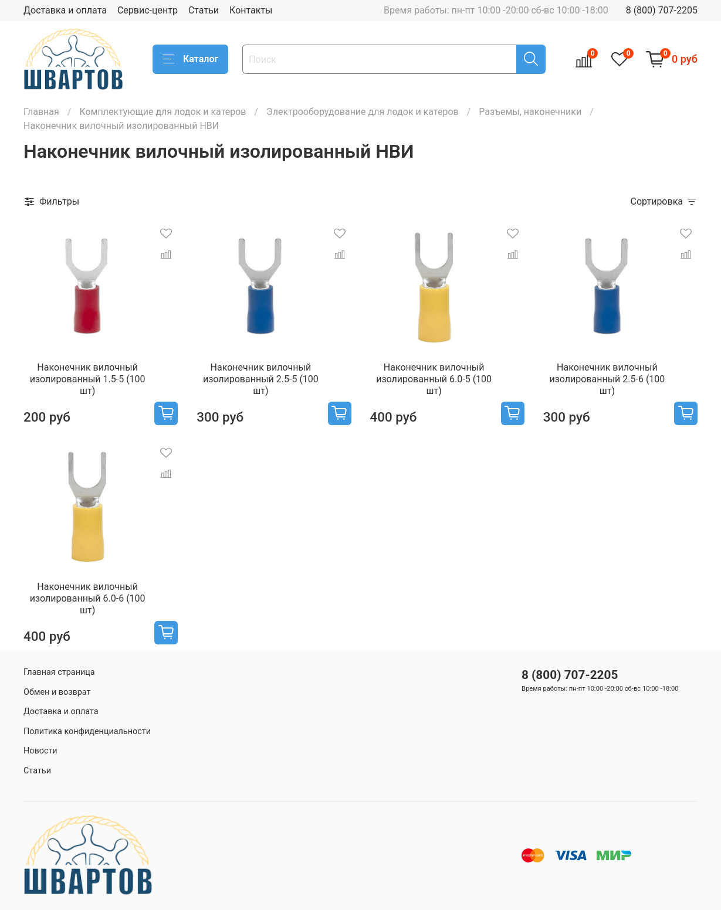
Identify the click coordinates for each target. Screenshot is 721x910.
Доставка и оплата (65, 10)
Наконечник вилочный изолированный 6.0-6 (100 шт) (87, 598)
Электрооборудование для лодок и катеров (362, 111)
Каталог (190, 59)
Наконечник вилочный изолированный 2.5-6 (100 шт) (607, 379)
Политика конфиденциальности (87, 731)
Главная (41, 111)
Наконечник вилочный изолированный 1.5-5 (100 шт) (87, 379)
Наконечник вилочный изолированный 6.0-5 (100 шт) (434, 379)
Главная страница (59, 672)
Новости (40, 751)
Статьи (203, 10)
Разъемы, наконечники (530, 111)
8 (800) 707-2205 (662, 10)
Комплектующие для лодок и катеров (162, 111)
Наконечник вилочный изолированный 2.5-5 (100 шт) (261, 379)
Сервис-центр (147, 10)
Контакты (250, 10)
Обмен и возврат (56, 692)
